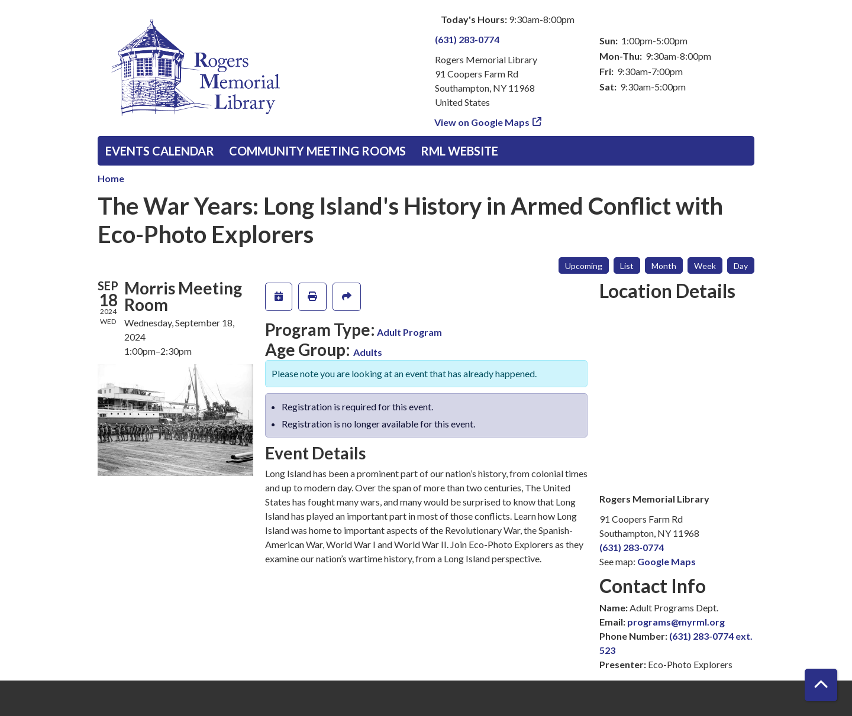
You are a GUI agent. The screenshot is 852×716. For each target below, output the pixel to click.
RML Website (459, 151)
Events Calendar (159, 151)
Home (111, 178)
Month (663, 266)
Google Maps (666, 561)
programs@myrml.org (676, 621)
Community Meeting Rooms (317, 151)
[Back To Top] (821, 685)
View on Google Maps (482, 122)
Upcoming (583, 266)
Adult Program (409, 332)
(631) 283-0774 (467, 39)
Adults (367, 352)
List (627, 266)
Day (741, 266)
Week (705, 266)
